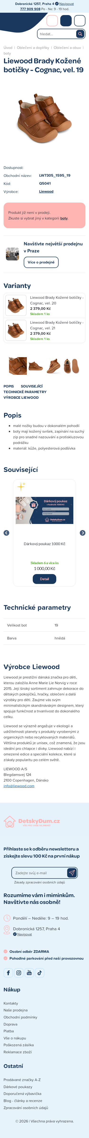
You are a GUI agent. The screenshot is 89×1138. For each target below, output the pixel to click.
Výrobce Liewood (21, 397)
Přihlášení (52, 20)
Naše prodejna (16, 1010)
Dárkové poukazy (18, 1086)
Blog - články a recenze (23, 1100)
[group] (44, 533)
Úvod (8, 47)
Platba (9, 1031)
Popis (9, 386)
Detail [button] (44, 579)
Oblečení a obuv (67, 47)
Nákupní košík (66, 20)
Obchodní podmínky (20, 1017)
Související (31, 386)
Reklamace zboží (18, 1051)
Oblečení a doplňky (33, 47)
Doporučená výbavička (22, 1093)
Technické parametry (25, 391)
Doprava (10, 1024)
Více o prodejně (41, 262)
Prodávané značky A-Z (22, 1079)
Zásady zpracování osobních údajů (39, 882)
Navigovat (66, 3)
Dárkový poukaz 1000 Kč (44, 543)
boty (7, 53)
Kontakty (11, 1003)
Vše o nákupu (15, 1038)
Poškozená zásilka (19, 1044)
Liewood (46, 191)
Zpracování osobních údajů (26, 1107)
